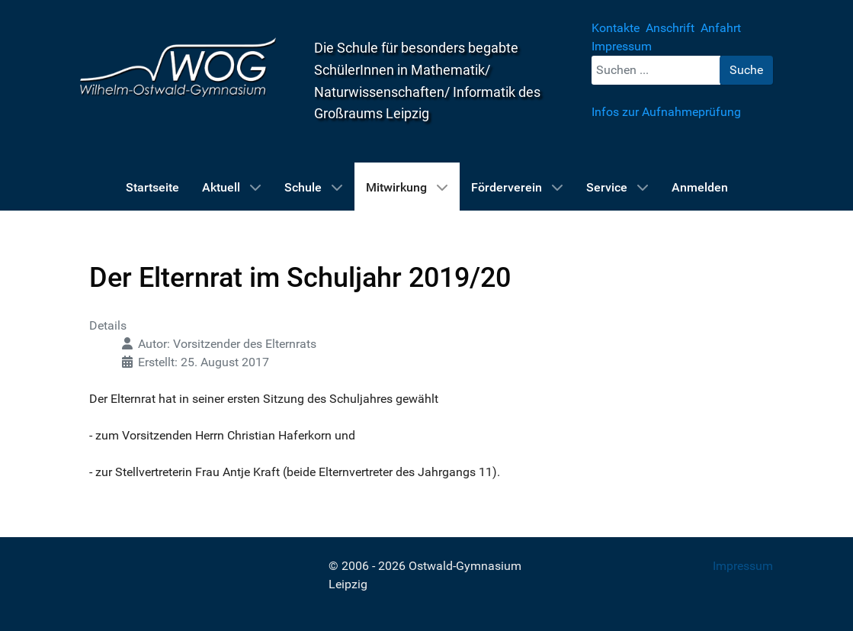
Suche (746, 70)
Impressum (743, 566)
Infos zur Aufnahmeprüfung (666, 112)
